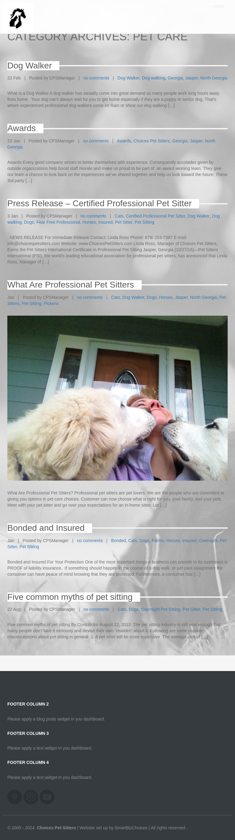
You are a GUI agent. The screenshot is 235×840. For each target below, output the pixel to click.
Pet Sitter (123, 222)
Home (219, 12)
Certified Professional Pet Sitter (155, 216)
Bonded (118, 540)
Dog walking (153, 77)
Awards (124, 140)
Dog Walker (129, 77)
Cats (119, 216)
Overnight (208, 540)
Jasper (191, 77)
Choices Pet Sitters (151, 140)
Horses (89, 222)
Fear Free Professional (58, 222)
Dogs (29, 222)
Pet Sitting (144, 222)
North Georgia (213, 77)
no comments (96, 77)
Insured (105, 222)
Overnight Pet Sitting (160, 609)
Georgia (175, 77)
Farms (158, 540)
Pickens (51, 303)
